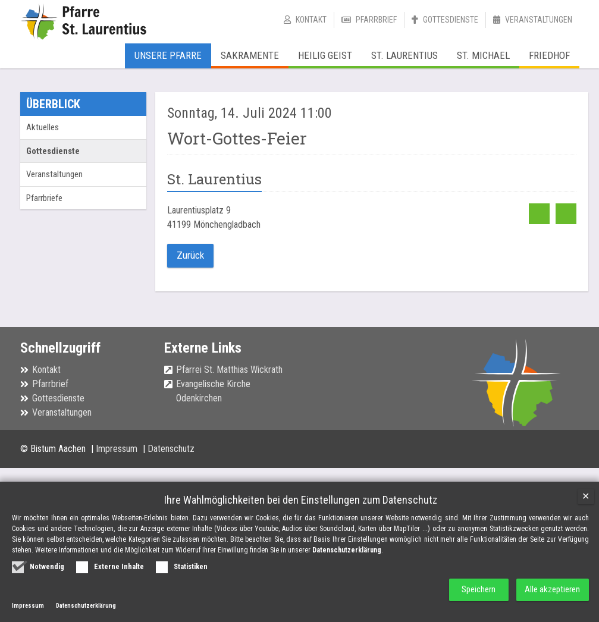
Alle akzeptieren (551, 590)
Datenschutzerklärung (346, 550)
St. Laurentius (404, 55)
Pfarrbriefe (44, 198)
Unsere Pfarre (168, 55)
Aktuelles (42, 127)
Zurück (189, 254)
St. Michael (483, 55)
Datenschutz (171, 448)
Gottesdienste (450, 19)
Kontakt (311, 19)
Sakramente (250, 55)
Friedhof (549, 55)
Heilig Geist (325, 55)
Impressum (118, 448)
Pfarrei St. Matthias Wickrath (229, 368)
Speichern (473, 590)
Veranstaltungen (538, 19)
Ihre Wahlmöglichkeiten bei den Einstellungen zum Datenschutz (300, 500)
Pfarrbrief (376, 19)
